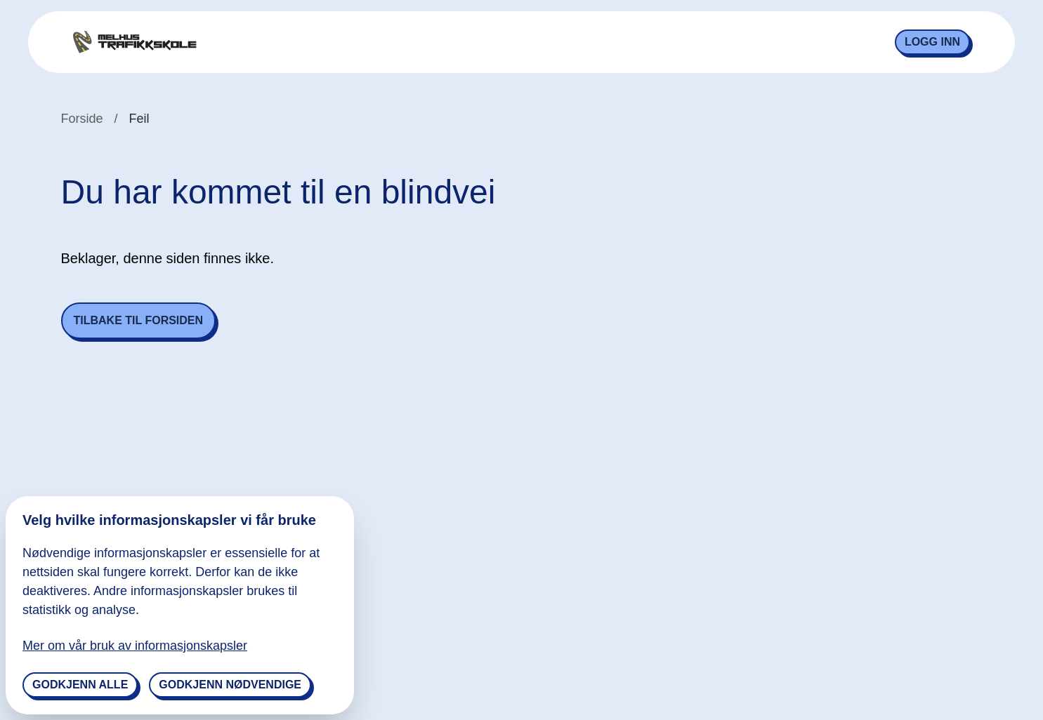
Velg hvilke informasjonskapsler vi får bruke (169, 520)
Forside (82, 119)
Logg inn (932, 42)
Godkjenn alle (80, 685)
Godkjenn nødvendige (230, 685)
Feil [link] (139, 119)
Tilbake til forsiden (139, 320)
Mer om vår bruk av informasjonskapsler (134, 646)
